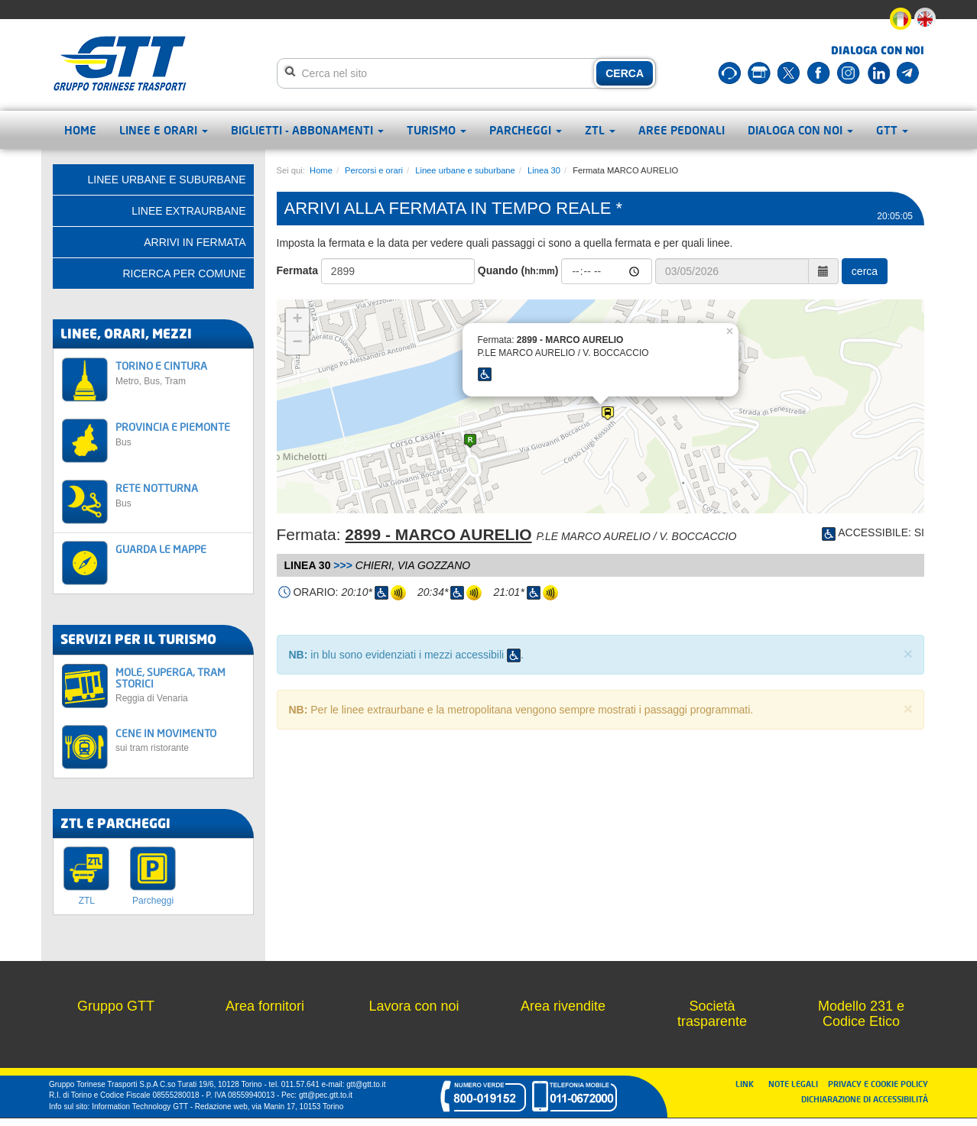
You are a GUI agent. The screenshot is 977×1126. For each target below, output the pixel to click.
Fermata (297, 270)
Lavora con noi (413, 1006)
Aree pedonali (681, 130)
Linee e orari (163, 130)
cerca (865, 271)
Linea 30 (543, 170)
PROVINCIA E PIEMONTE (180, 433)
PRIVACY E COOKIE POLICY (878, 1084)
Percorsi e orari (374, 170)
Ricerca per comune (183, 273)
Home (80, 130)
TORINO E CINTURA (180, 372)
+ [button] (297, 320)
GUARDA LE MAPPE (160, 548)
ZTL (600, 130)
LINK (749, 1084)
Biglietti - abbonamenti (307, 130)
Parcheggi (525, 130)
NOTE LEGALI (796, 1084)
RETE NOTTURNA (180, 494)
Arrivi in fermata (194, 242)
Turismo (436, 130)
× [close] (908, 654)
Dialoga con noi (800, 130)
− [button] (297, 343)
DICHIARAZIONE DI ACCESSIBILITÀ (864, 1099)
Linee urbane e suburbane (465, 170)
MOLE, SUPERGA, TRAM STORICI (180, 684)
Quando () (518, 270)
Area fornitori (265, 1006)
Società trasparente (712, 1013)
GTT (892, 130)
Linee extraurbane (188, 211)
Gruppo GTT (115, 1006)
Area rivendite (563, 1006)
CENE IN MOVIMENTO (180, 739)
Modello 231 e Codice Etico (861, 1013)
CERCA (624, 73)
